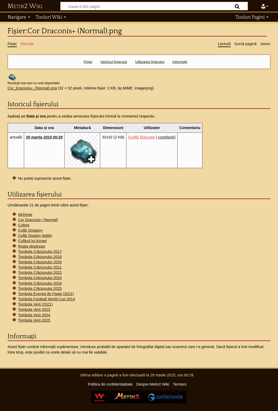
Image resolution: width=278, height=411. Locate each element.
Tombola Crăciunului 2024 (40, 283)
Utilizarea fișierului (149, 62)
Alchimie (25, 214)
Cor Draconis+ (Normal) (38, 220)
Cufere (23, 225)
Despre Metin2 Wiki (152, 384)
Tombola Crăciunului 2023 (40, 278)
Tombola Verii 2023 (34, 309)
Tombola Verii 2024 (34, 315)
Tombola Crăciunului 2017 (40, 251)
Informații (180, 62)
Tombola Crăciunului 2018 (40, 257)
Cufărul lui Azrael (32, 241)
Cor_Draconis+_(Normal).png (32, 88)
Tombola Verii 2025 (34, 320)
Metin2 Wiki (25, 6)
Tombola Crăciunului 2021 (40, 267)
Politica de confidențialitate (110, 384)
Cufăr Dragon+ (30, 230)
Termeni (179, 384)
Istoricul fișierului (113, 62)
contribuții (166, 137)
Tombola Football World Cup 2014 (46, 299)
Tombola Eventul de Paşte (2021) (46, 294)
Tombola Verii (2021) (35, 304)
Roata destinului (31, 246)
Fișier (88, 62)
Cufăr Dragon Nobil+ (35, 235)
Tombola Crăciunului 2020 (40, 262)
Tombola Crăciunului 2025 (40, 288)
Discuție (148, 137)
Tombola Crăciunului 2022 (40, 272)
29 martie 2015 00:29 (44, 137)
